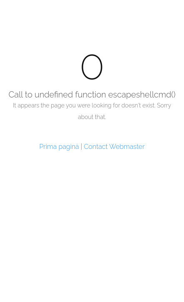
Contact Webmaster (114, 147)
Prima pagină (59, 147)
